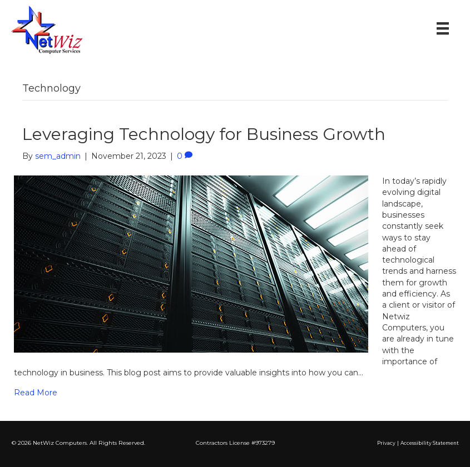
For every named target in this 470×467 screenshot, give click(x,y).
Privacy (386, 443)
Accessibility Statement (429, 443)
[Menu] (443, 28)
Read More (35, 393)
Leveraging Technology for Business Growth (203, 134)
